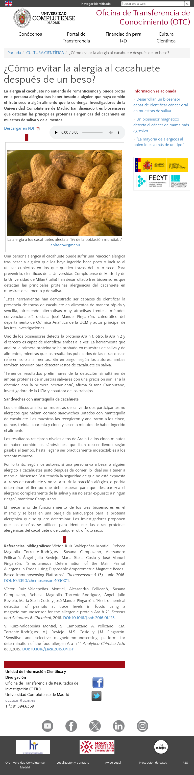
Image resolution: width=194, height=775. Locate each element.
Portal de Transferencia (76, 38)
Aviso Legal (113, 762)
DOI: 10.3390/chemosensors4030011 (36, 580)
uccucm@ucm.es (20, 700)
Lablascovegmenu (64, 245)
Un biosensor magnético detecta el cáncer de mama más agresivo (161, 125)
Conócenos (30, 34)
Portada (14, 53)
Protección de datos (153, 762)
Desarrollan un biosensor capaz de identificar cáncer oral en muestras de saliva (160, 105)
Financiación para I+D (123, 38)
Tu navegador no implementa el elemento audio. (87, 132)
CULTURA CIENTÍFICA (45, 53)
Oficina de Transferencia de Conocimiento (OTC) (143, 17)
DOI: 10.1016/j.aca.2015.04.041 (48, 649)
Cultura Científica (166, 38)
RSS (185, 762)
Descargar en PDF (22, 128)
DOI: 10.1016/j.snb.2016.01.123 (89, 618)
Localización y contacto (73, 762)
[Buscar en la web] (187, 3)
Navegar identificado (96, 4)
